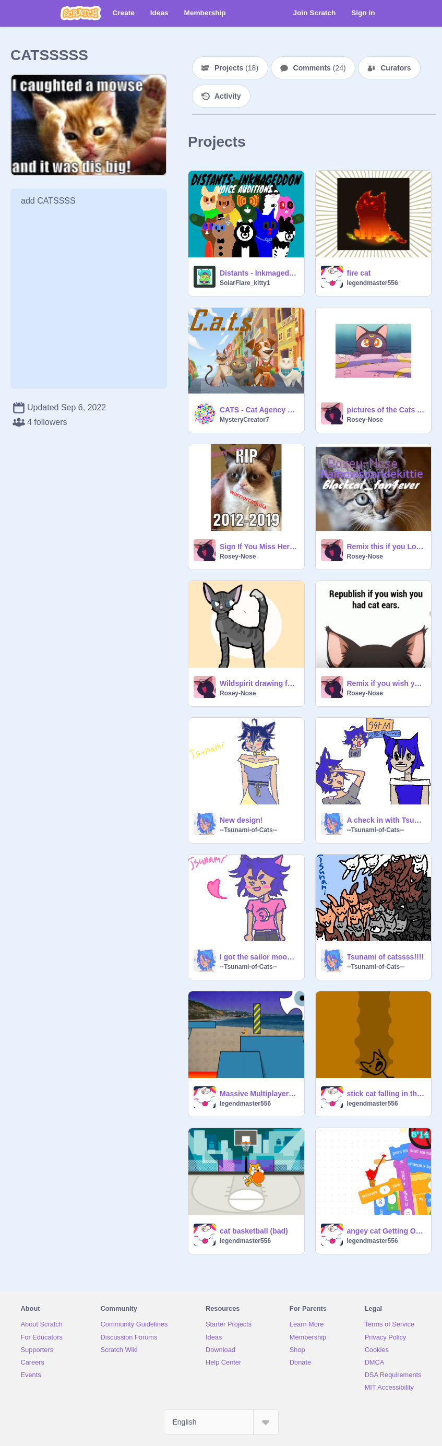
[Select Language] (221, 1422)
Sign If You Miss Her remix (259, 546)
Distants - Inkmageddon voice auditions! (259, 273)
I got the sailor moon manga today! (259, 957)
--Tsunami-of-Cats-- (248, 830)
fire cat (359, 273)
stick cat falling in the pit (386, 1093)
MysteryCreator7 (244, 419)
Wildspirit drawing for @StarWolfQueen (259, 683)
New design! (241, 820)
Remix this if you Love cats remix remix (386, 546)
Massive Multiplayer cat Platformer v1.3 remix (259, 1093)
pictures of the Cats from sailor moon (386, 410)
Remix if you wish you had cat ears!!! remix (386, 683)
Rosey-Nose (365, 419)
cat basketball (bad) (254, 1231)
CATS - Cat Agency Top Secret (259, 410)
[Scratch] (80, 13)
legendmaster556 (372, 283)
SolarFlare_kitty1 (245, 283)
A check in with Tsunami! (386, 820)
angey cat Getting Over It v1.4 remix (386, 1231)
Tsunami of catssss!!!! (385, 957)
